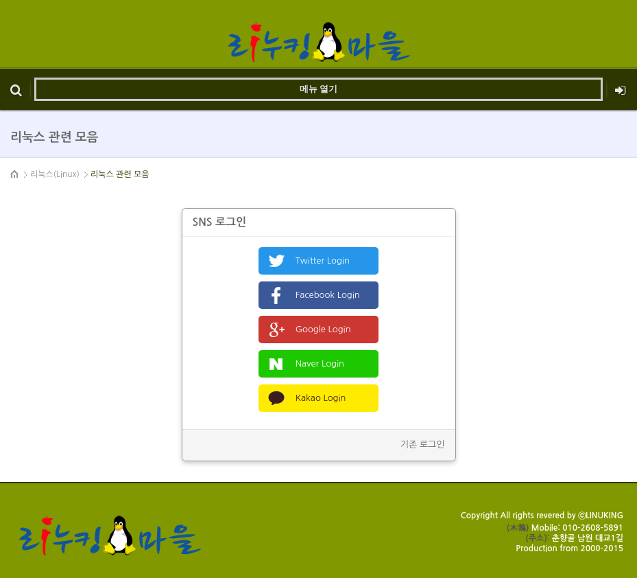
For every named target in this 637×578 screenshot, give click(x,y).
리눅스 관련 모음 (120, 174)
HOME (15, 174)
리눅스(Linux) (55, 174)
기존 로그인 (422, 444)
